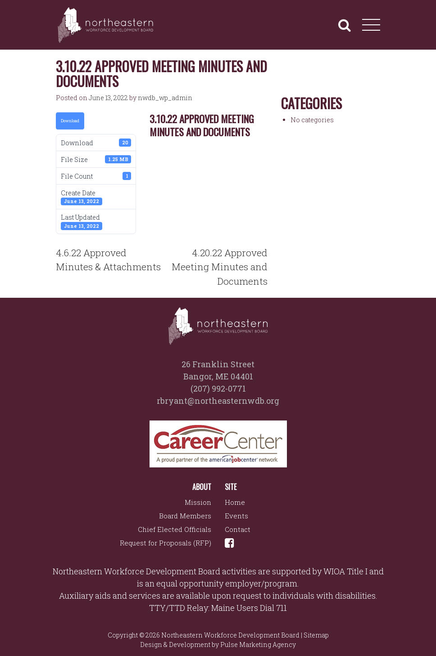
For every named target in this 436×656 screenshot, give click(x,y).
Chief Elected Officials (174, 529)
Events (236, 515)
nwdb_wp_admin (165, 97)
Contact (237, 529)
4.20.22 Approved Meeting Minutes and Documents (220, 266)
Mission (198, 502)
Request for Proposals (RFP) (165, 542)
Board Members (185, 515)
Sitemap (316, 635)
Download (70, 120)
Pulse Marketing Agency (258, 644)
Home (235, 502)
